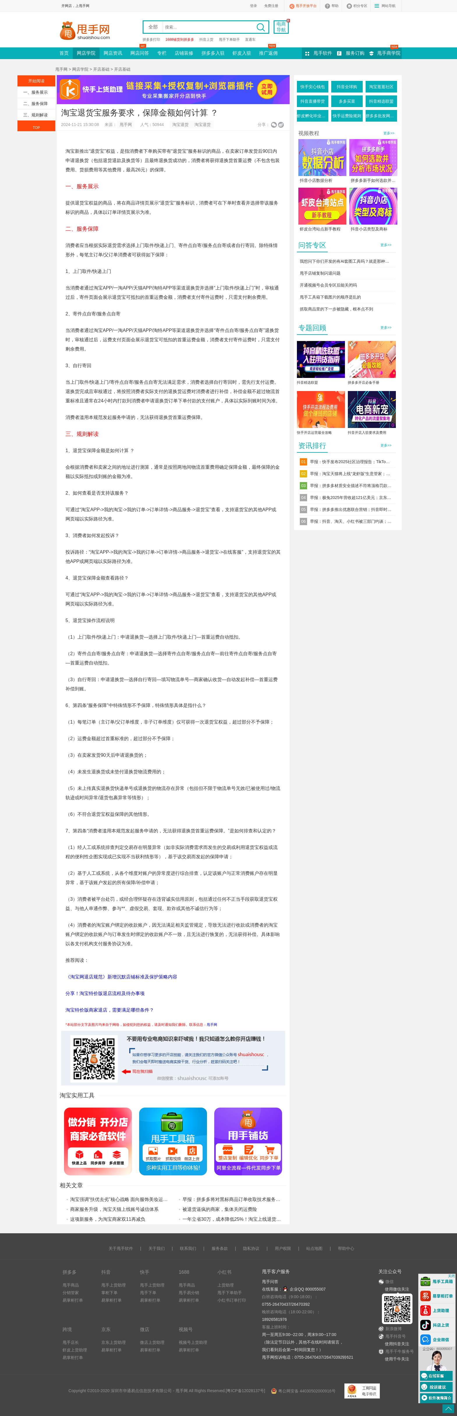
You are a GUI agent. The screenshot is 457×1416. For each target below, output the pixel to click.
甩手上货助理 (113, 1285)
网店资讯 (113, 53)
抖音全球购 (347, 86)
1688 (184, 1272)
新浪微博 (390, 1328)
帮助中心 (346, 1248)
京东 (106, 1329)
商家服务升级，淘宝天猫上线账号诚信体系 (114, 1209)
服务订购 (355, 53)
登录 (253, 6)
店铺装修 (184, 53)
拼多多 (70, 1272)
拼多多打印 (151, 40)
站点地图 (314, 1248)
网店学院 (86, 53)
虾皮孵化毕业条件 (312, 115)
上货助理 (225, 1285)
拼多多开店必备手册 (363, 383)
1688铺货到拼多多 (179, 40)
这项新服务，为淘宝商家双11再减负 (107, 1219)
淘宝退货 (180, 124)
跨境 (67, 1329)
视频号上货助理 (193, 1342)
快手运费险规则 (347, 115)
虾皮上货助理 (75, 1350)
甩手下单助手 (229, 40)
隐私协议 (251, 1248)
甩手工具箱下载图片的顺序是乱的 (330, 297)
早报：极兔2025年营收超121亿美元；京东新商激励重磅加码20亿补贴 (351, 497)
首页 (64, 53)
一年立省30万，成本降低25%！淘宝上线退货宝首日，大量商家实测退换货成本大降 (269, 1219)
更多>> (388, 133)
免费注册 (271, 6)
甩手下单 (148, 1292)
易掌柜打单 (73, 1300)
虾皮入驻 (242, 53)
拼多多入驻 (213, 53)
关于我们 (156, 1248)
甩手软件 (322, 53)
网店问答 (139, 51)
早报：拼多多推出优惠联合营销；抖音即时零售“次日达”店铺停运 (351, 509)
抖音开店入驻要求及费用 (367, 433)
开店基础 (101, 69)
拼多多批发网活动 (381, 115)
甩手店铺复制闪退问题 (320, 273)
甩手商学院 (389, 53)
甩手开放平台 (306, 6)
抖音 (106, 1272)
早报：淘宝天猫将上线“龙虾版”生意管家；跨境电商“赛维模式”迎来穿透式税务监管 (351, 473)
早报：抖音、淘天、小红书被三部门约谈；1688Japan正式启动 (351, 521)
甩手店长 (71, 1342)
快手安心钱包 (312, 86)
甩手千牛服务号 (399, 1351)
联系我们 (188, 1248)
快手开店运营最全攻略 (314, 433)
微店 (144, 1329)
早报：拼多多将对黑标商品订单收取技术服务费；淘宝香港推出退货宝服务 (259, 1199)
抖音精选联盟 (381, 101)
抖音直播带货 (312, 101)
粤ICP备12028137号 (245, 1390)
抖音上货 (206, 40)
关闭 (451, 1276)
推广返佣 (268, 51)
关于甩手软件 (121, 1248)
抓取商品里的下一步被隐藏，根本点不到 (336, 309)
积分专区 (360, 6)
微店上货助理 (152, 1342)
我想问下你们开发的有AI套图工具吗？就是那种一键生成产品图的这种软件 (346, 261)
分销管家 (71, 1292)
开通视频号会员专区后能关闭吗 (328, 285)
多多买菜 (347, 101)
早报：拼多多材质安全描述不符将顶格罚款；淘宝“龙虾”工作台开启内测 (351, 485)
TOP (36, 128)
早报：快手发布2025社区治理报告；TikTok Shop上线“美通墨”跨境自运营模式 (351, 461)
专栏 (161, 53)
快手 (144, 1272)
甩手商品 (71, 1285)
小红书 (224, 1272)
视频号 (186, 1329)
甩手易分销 (189, 1292)
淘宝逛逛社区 (381, 86)
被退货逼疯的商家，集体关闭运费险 (220, 1209)
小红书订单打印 (231, 1300)
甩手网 (61, 69)
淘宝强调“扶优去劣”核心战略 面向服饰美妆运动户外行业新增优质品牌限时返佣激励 (156, 1199)
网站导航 (389, 6)
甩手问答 (270, 1281)
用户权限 (283, 1248)
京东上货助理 (113, 1342)
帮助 (335, 6)
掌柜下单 (109, 1292)
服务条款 (220, 1248)
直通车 (250, 40)
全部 (153, 26)
